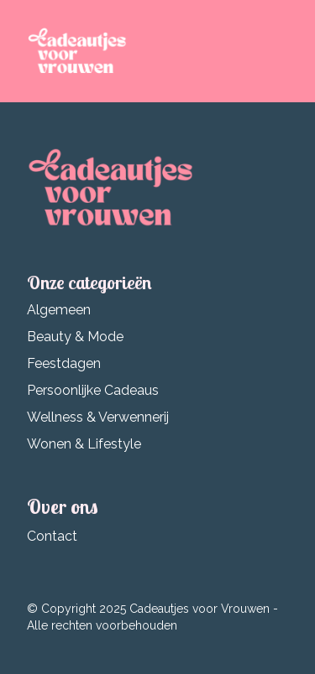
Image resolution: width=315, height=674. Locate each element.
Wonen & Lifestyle (84, 444)
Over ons (62, 506)
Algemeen (59, 310)
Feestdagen (64, 363)
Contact (52, 536)
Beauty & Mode (75, 337)
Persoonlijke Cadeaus (93, 390)
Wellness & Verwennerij (98, 417)
